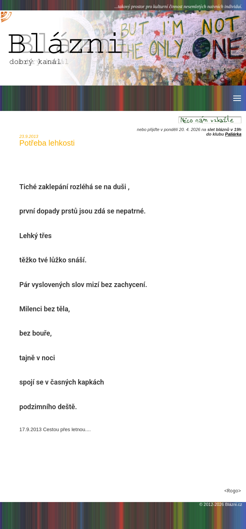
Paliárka (233, 134)
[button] (236, 98)
